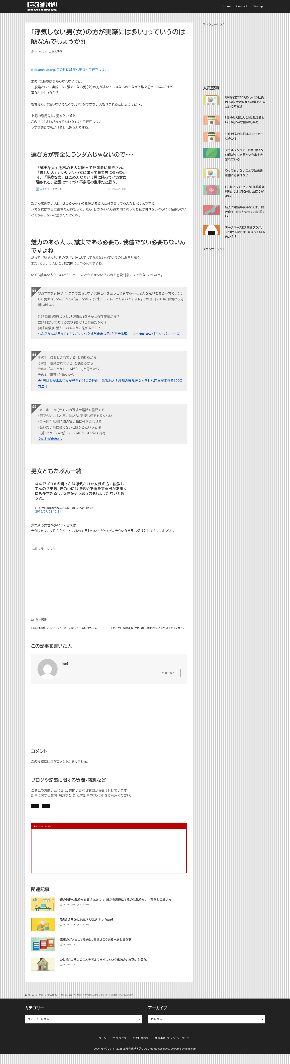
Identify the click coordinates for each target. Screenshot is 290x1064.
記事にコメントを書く (50, 814)
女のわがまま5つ (50, 439)
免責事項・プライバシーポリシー (173, 1048)
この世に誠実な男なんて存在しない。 (57, 508)
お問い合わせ (86, 814)
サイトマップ (120, 1048)
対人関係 (57, 51)
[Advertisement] (61, 577)
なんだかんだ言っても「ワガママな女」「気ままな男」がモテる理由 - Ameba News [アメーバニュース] (109, 334)
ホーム (102, 1048)
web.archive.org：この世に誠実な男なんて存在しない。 (70, 70)
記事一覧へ (168, 679)
